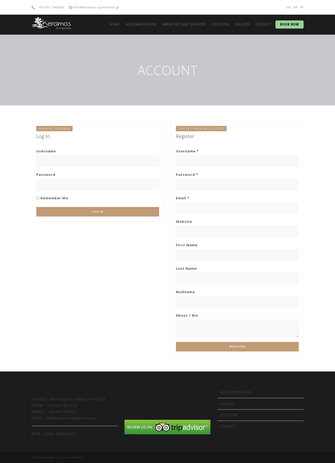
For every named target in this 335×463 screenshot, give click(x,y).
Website (184, 221)
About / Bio (187, 315)
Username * (187, 151)
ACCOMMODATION (140, 24)
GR (295, 7)
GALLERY (242, 24)
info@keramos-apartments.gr (95, 7)
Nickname (185, 291)
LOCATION (220, 24)
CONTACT (264, 24)
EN (288, 7)
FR (302, 7)
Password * (187, 174)
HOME (115, 24)
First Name (187, 245)
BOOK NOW (289, 24)
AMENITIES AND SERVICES (184, 24)
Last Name (186, 268)
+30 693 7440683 (50, 7)
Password (45, 174)
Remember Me (52, 198)
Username (46, 151)
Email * (182, 198)
